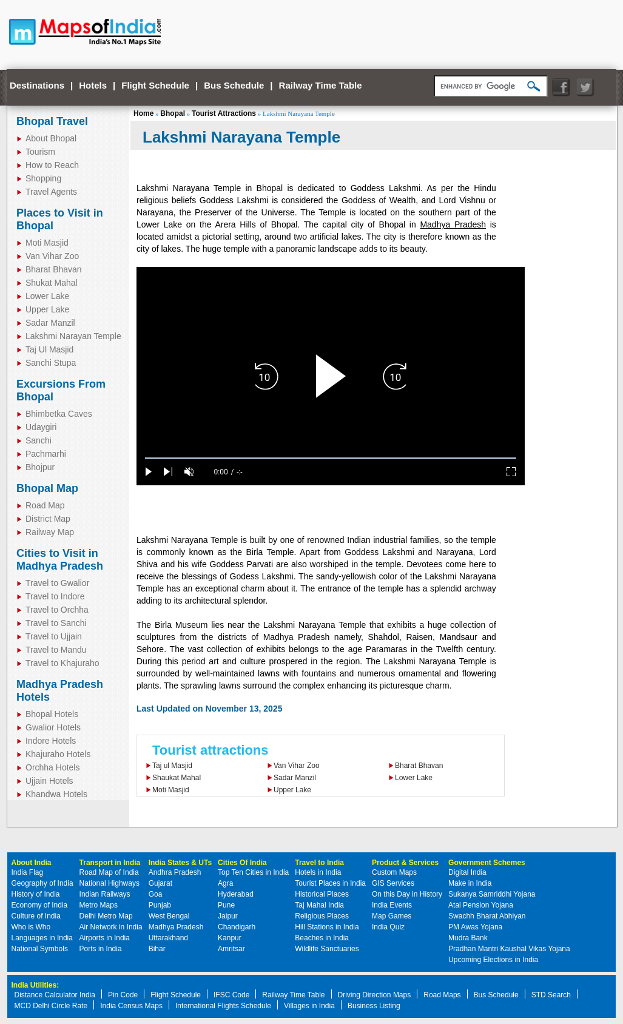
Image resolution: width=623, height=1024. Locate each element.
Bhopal (172, 113)
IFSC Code (231, 995)
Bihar (157, 949)
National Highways (109, 883)
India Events (392, 905)
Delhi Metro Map (106, 916)
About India (32, 862)
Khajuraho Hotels (57, 754)
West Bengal (169, 916)
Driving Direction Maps (374, 995)
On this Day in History (407, 894)
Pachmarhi (45, 454)
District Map (47, 519)
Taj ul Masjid (172, 765)
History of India (36, 894)
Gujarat (160, 883)
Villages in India (309, 1006)
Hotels (93, 85)
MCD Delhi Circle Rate (51, 1006)
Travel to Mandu (56, 650)
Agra (225, 883)
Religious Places (322, 916)
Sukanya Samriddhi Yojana (491, 894)
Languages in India (42, 938)
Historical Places (322, 894)
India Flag (28, 872)
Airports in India (104, 938)
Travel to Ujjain (53, 636)
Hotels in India (318, 872)
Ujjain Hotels (49, 781)
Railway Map (49, 532)
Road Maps (441, 995)
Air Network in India (111, 927)
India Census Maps (131, 1006)
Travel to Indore (55, 596)
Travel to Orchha (57, 610)
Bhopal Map (47, 488)
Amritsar (231, 949)
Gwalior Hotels (53, 727)
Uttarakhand (168, 938)
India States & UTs (180, 862)
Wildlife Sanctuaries (327, 949)
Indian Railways (104, 894)
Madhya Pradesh (453, 224)
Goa (156, 894)
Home (143, 113)
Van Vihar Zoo (297, 765)
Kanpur (229, 938)
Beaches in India (322, 938)
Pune (226, 905)
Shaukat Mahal (176, 777)
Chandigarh (236, 927)
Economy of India (40, 905)
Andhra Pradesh (175, 872)
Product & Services (405, 862)
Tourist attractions (210, 750)
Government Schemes (486, 862)
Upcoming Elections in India (493, 959)
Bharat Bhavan (419, 765)
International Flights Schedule (223, 1006)
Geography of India (42, 883)
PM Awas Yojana (475, 927)
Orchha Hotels (52, 767)
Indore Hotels (50, 741)
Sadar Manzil (295, 777)
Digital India (467, 872)
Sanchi (38, 440)
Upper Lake (292, 790)
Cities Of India (242, 862)
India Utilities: (35, 985)
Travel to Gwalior (57, 583)
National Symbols (40, 949)
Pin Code (123, 995)
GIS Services (393, 883)
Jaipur (228, 916)
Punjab (160, 905)
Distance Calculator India (55, 995)
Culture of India (36, 916)
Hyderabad (236, 894)
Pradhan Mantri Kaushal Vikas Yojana (509, 949)
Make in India (469, 883)
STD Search (551, 995)
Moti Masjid (170, 790)
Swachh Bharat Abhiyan (486, 916)
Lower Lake (414, 777)
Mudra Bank (468, 938)
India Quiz (388, 927)
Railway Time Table (320, 85)
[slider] (330, 458)
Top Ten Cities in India (253, 872)
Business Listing (374, 1006)
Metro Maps (98, 905)
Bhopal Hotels (51, 714)
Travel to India (319, 862)
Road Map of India (109, 872)
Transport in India (110, 862)
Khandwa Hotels (56, 794)
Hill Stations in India (327, 927)
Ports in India (100, 949)
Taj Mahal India (319, 905)
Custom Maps (394, 872)
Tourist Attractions (224, 113)
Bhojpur (40, 467)
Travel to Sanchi (56, 623)
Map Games (391, 916)
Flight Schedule (155, 85)
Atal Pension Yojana (480, 905)
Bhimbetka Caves (58, 414)
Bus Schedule (234, 85)
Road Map (45, 505)
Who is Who (31, 927)
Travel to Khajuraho (62, 663)
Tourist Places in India (330, 883)
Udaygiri (40, 427)
